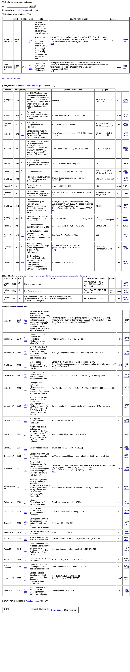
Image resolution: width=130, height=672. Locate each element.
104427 (126, 568)
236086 (126, 489)
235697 (125, 236)
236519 (126, 534)
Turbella (18, 10)
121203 (126, 377)
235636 (125, 126)
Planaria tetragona (55, 276)
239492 (126, 524)
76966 (126, 540)
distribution (18, 307)
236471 (125, 102)
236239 (125, 180)
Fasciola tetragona (69, 276)
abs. (31, 40)
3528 (124, 42)
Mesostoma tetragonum (11, 78)
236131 (125, 150)
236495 (126, 550)
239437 (125, 249)
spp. (31, 42)
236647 (126, 457)
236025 (125, 135)
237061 (126, 389)
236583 (125, 264)
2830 (124, 68)
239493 (126, 503)
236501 (126, 513)
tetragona (25, 10)
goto (51, 44)
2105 (125, 366)
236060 (126, 354)
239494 (126, 561)
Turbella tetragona (83, 276)
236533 (126, 422)
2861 (125, 407)
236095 (126, 592)
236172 (125, 207)
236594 (125, 173)
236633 (125, 285)
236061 (125, 116)
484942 (125, 220)
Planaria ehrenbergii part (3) (37, 276)
